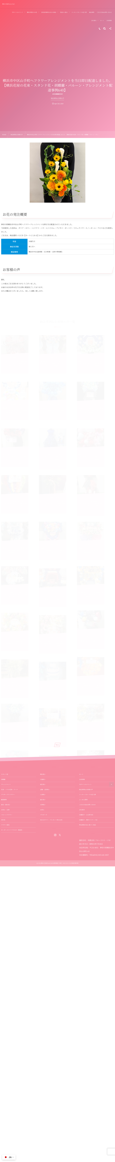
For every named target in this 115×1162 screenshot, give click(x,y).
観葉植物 (4, 800)
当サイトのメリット (85, 784)
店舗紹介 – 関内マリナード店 (88, 820)
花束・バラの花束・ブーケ (9, 790)
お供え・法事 (5, 810)
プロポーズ (43, 815)
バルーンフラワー (6, 815)
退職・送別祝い (45, 790)
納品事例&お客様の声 (86, 790)
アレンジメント (6, 784)
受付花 (3, 820)
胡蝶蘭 (3, 779)
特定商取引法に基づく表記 (87, 825)
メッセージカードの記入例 (87, 795)
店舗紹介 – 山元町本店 (86, 815)
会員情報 (82, 779)
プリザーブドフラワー (8, 795)
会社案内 (82, 810)
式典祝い (43, 805)
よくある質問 (83, 800)
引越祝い (43, 779)
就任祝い (43, 784)
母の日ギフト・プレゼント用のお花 (51, 820)
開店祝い (43, 774)
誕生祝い (43, 800)
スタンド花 (4, 774)
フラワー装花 (5, 825)
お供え (42, 810)
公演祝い (43, 795)
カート (81, 774)
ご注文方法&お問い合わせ (87, 805)
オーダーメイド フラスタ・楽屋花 (11, 830)
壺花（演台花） (6, 805)
